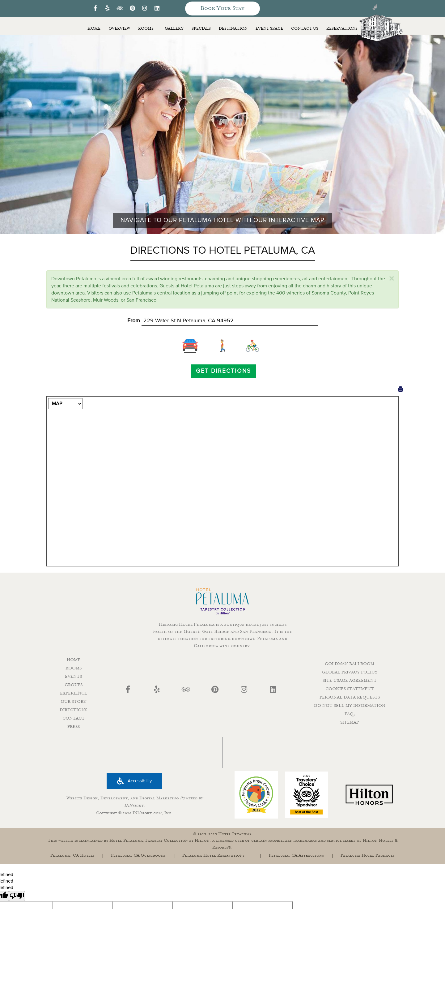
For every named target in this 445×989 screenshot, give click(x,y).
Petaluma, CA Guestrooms (138, 855)
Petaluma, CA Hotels (72, 855)
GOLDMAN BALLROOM (349, 663)
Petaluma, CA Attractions (296, 855)
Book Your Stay (222, 8)
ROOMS (74, 668)
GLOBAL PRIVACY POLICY (349, 672)
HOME (73, 659)
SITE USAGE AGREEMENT (350, 680)
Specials (201, 28)
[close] (391, 278)
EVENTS (73, 676)
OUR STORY (73, 701)
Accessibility (134, 781)
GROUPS (74, 684)
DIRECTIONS (73, 709)
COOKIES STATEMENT (349, 688)
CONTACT (73, 718)
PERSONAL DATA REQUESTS (350, 697)
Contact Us (304, 28)
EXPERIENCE (73, 693)
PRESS (73, 726)
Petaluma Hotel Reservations (213, 855)
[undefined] (17, 896)
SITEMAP (349, 722)
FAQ (350, 714)
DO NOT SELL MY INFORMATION (349, 705)
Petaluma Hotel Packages (368, 855)
